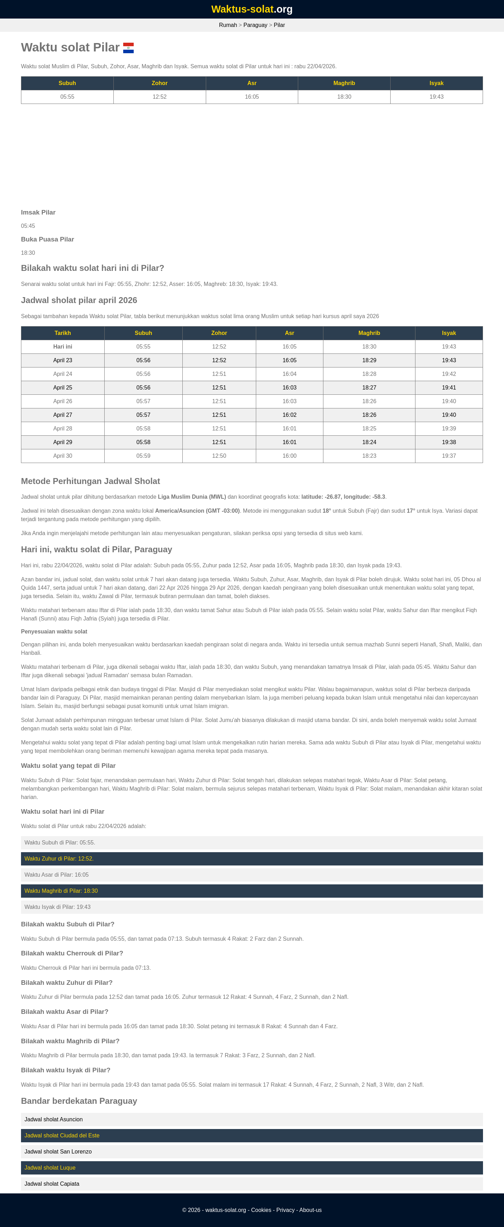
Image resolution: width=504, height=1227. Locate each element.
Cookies (261, 1210)
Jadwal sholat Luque (50, 1168)
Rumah (228, 25)
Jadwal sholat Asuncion (53, 1119)
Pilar (279, 25)
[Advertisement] (231, 153)
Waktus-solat (242, 9)
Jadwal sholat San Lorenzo (58, 1152)
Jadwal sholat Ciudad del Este (61, 1135)
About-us (310, 1210)
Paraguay (256, 25)
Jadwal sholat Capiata (51, 1184)
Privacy (285, 1210)
